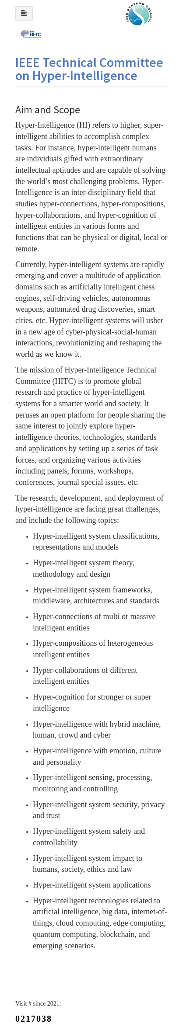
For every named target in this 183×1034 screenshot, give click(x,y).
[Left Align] (24, 13)
